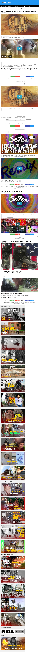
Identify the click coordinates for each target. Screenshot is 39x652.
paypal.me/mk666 (10, 217)
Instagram (18, 76)
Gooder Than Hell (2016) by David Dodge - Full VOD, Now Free (19, 11)
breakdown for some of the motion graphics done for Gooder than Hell (24, 69)
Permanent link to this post (20, 81)
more (10, 306)
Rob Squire (35, 186)
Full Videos (17, 6)
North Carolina (28, 78)
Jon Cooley (9, 65)
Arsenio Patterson (12, 272)
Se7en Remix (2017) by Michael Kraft (11, 131)
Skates (9, 6)
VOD (37, 78)
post (20, 180)
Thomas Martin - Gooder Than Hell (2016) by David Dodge (17, 83)
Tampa (22, 187)
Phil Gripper (23, 78)
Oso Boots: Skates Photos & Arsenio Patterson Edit (16, 241)
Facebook (27, 76)
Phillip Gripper (26, 59)
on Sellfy (9, 68)
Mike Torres (14, 66)
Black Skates (32, 302)
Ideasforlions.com (32, 68)
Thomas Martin (32, 59)
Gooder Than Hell (6, 36)
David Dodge (11, 78)
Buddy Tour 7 (13, 155)
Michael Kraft (8, 186)
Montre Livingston (19, 116)
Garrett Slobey (21, 59)
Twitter (32, 76)
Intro (17, 59)
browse (9, 627)
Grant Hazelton (14, 186)
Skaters (5, 6)
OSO (4, 271)
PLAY (18, 180)
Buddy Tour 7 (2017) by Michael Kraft (12, 191)
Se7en (3, 186)
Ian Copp (19, 186)
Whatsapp (13, 76)
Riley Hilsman (17, 78)
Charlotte (33, 78)
